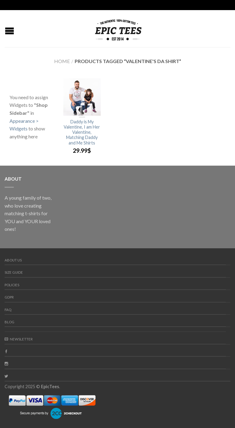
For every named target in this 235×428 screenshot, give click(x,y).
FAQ (8, 310)
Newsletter (19, 339)
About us (13, 260)
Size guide (14, 272)
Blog (9, 322)
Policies (12, 285)
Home (62, 61)
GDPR (9, 297)
